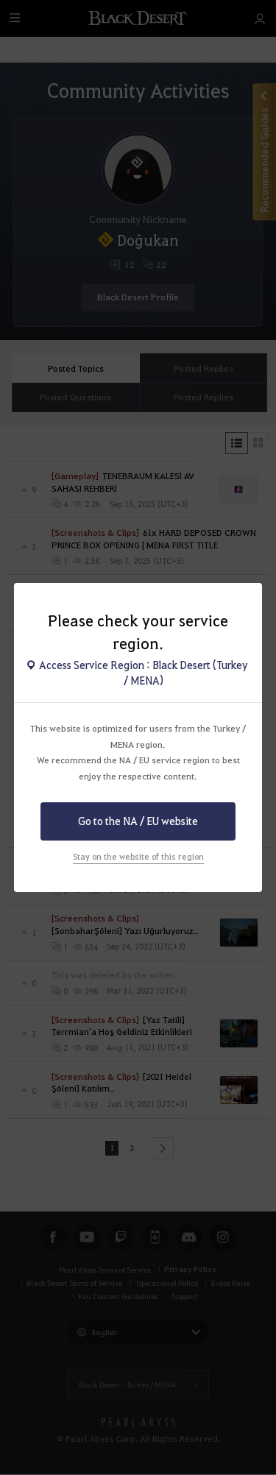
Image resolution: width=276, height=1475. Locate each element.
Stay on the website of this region (138, 856)
